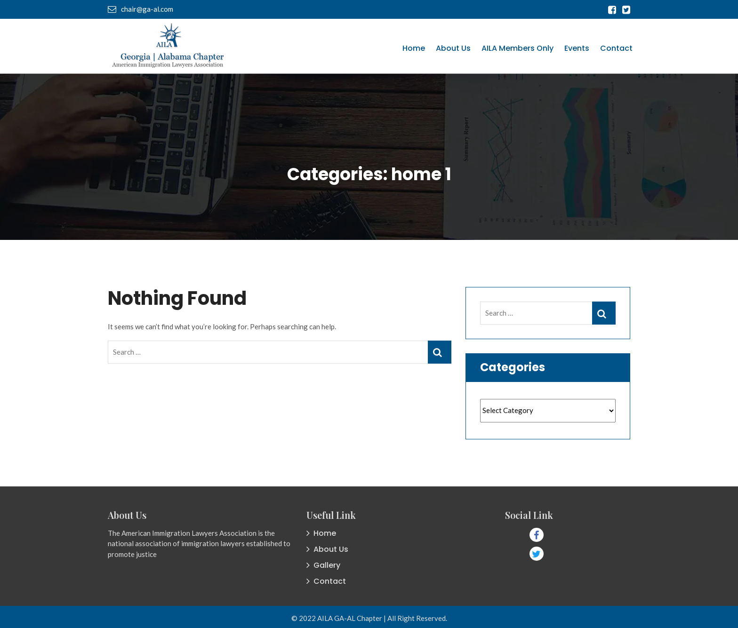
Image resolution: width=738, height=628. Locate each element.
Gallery (326, 565)
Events (576, 48)
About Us (453, 48)
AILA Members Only (517, 48)
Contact (616, 48)
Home (413, 48)
